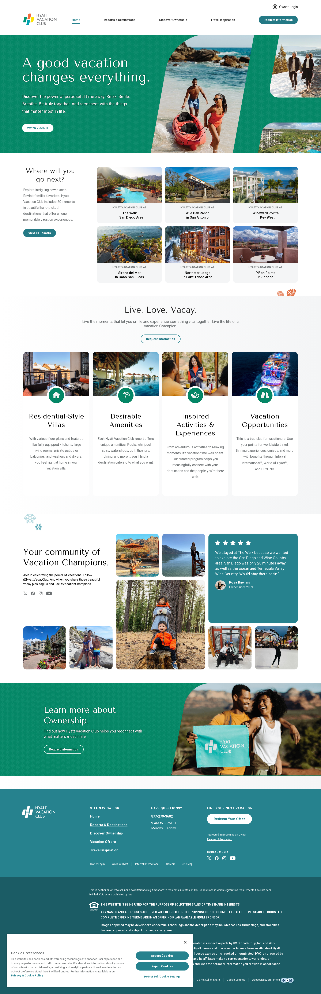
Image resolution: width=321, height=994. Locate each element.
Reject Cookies (162, 966)
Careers (170, 864)
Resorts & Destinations (119, 20)
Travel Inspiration (223, 20)
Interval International (147, 864)
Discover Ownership (173, 20)
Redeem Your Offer (229, 819)
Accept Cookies (162, 955)
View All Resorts (39, 233)
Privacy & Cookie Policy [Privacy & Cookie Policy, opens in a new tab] (27, 975)
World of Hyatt (120, 864)
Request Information (278, 20)
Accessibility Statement (266, 979)
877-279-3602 (162, 816)
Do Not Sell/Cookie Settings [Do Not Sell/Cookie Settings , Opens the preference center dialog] (162, 976)
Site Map (187, 864)
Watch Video (37, 128)
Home (76, 20)
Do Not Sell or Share (208, 979)
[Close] (185, 942)
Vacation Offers (103, 842)
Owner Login (285, 6)
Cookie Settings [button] (236, 979)
